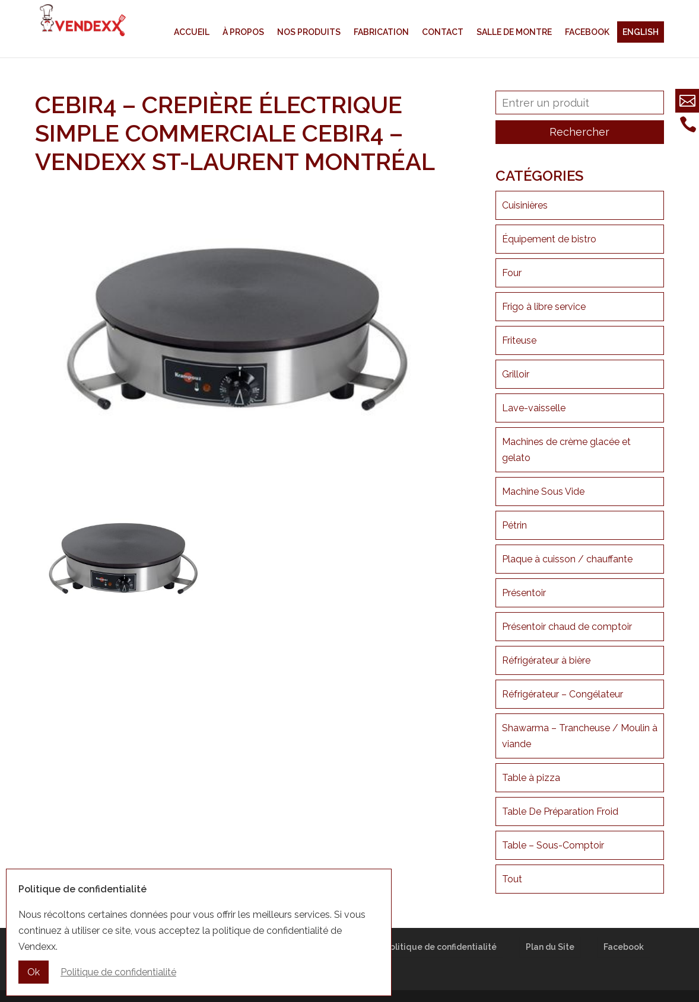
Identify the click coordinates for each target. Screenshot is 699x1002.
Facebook (587, 32)
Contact (442, 32)
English (640, 32)
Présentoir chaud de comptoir (567, 626)
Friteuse (519, 340)
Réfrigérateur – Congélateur (562, 694)
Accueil (191, 32)
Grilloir (515, 374)
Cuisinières (525, 205)
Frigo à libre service (544, 306)
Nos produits (309, 32)
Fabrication (381, 32)
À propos (243, 32)
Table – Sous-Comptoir (553, 845)
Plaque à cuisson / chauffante (567, 559)
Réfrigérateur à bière (546, 660)
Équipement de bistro (549, 239)
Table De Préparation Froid (560, 811)
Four (512, 272)
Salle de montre (514, 32)
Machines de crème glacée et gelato (566, 449)
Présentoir (524, 592)
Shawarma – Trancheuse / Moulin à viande (579, 736)
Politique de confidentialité (441, 947)
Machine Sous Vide (543, 491)
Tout (512, 879)
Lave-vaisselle (533, 408)
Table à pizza (531, 777)
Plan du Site (550, 947)
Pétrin (514, 525)
